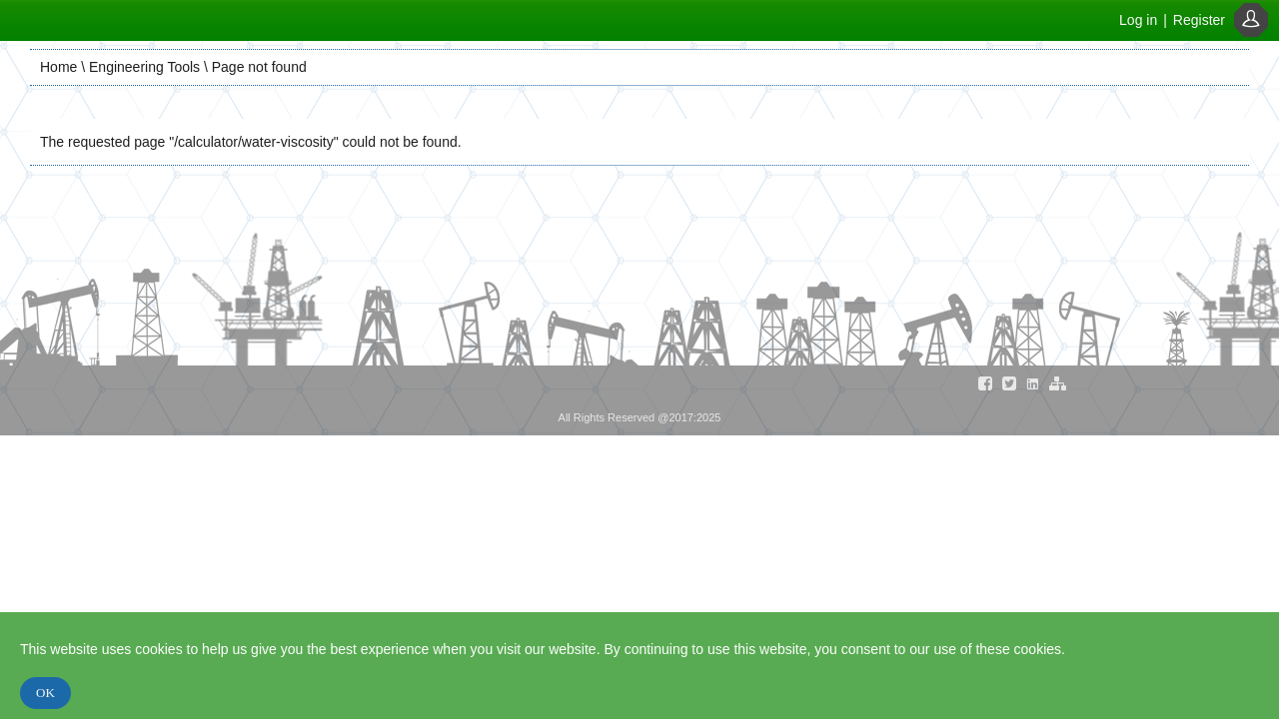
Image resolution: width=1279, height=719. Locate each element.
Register (1199, 20)
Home (58, 67)
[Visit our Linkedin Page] (1033, 386)
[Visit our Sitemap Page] (1057, 386)
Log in (1138, 20)
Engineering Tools (144, 67)
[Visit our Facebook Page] (985, 386)
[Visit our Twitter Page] (1009, 386)
